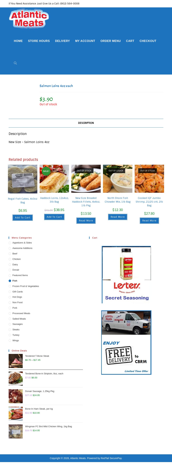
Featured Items (20, 275)
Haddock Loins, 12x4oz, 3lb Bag (54, 199)
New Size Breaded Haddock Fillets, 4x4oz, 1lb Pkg (86, 201)
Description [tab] (86, 123)
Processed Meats (21, 313)
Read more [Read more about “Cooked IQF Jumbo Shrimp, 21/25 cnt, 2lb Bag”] (149, 220)
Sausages (17, 324)
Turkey (15, 335)
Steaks (16, 329)
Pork (14, 308)
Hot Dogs (17, 297)
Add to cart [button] (22, 217)
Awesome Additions (22, 248)
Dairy (15, 264)
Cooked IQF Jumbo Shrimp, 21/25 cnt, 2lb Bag (149, 201)
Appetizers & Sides (22, 242)
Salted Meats (19, 318)
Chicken (16, 259)
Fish (14, 280)
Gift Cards (17, 291)
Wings (15, 340)
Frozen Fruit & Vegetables (25, 286)
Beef (14, 253)
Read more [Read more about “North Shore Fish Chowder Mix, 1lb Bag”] (118, 216)
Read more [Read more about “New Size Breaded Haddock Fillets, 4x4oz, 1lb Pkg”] (86, 220)
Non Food (17, 302)
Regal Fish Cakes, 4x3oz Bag (22, 200)
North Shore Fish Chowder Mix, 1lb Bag (118, 199)
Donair (15, 269)
